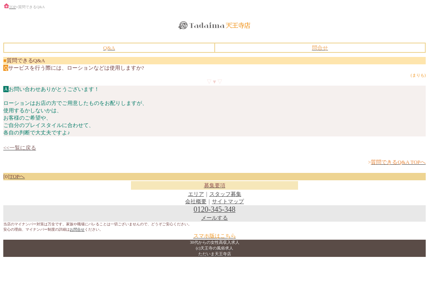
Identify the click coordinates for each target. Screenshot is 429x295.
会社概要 (195, 201)
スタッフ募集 (225, 194)
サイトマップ (228, 201)
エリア (196, 194)
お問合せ (77, 229)
